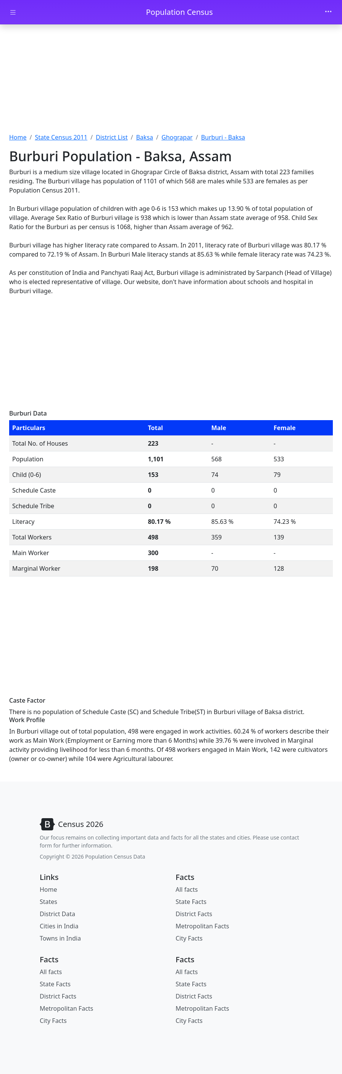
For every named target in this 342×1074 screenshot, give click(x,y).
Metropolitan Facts (202, 926)
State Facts (191, 901)
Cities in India (59, 926)
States (48, 901)
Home (18, 137)
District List (112, 137)
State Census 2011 (61, 137)
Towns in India (60, 938)
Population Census (179, 12)
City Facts (189, 938)
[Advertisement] (171, 81)
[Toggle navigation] (328, 12)
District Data (57, 914)
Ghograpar (177, 137)
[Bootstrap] (71, 824)
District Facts (194, 914)
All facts (187, 889)
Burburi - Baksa (223, 137)
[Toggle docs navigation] (13, 12)
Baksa (144, 137)
